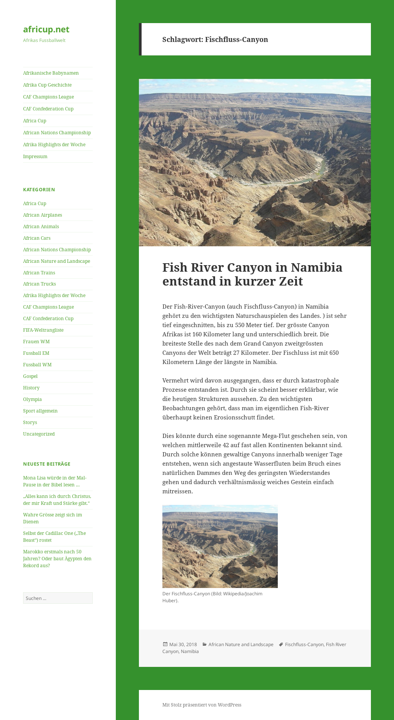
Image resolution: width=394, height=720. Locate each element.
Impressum (35, 156)
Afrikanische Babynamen (51, 73)
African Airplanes (42, 215)
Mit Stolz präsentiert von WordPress (201, 705)
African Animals (41, 226)
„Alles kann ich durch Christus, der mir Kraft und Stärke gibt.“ (57, 499)
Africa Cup (34, 120)
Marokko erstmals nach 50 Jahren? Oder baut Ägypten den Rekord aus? (57, 558)
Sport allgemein (40, 411)
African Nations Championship (57, 132)
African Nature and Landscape (56, 261)
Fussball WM (37, 364)
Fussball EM (36, 353)
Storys (30, 422)
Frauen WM (36, 341)
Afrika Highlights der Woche (54, 144)
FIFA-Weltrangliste (43, 330)
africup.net (46, 29)
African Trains (39, 272)
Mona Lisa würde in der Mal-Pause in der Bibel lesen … (55, 481)
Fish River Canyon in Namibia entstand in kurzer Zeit (252, 274)
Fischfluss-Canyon (304, 644)
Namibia (190, 651)
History (31, 387)
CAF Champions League (48, 97)
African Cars (36, 238)
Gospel (30, 376)
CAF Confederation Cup (48, 108)
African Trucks (39, 284)
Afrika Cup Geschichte (47, 85)
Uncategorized (39, 434)
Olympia (32, 399)
